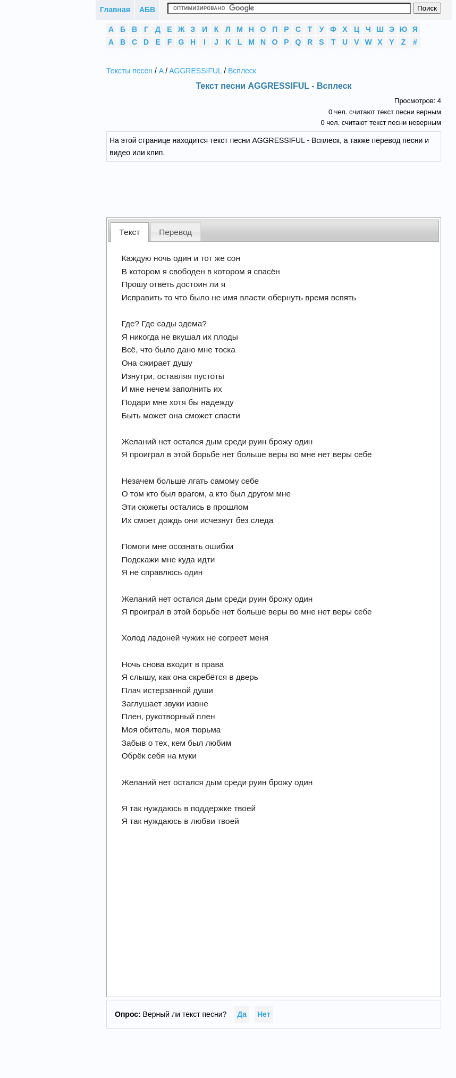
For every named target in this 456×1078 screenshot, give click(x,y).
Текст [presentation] (130, 232)
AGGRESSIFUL (195, 70)
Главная (115, 9)
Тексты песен (129, 70)
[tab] (130, 232)
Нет (264, 1014)
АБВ (147, 9)
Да (242, 1014)
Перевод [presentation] (175, 232)
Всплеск (242, 70)
